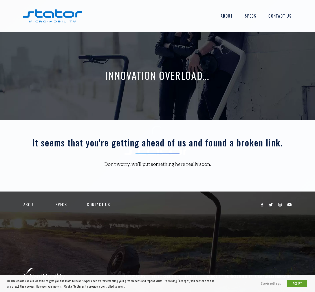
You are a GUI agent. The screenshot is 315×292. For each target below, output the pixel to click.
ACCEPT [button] (297, 283)
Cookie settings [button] (271, 283)
